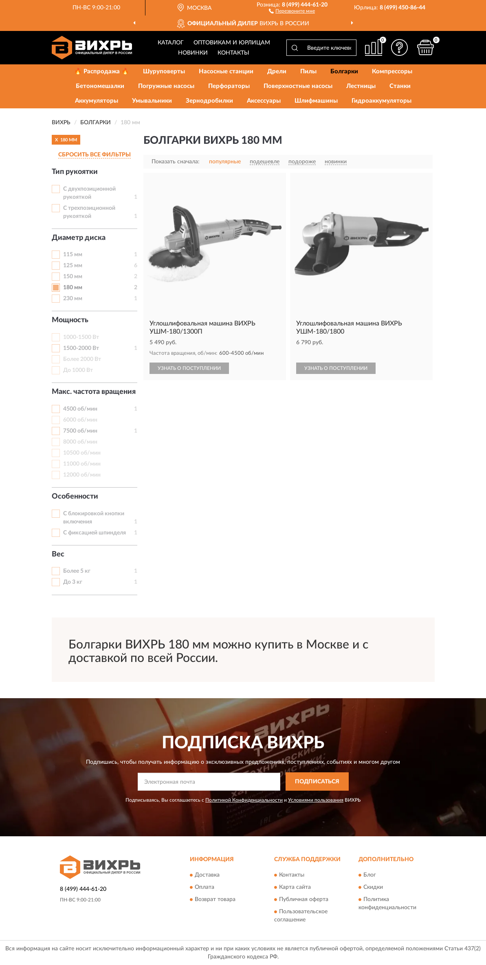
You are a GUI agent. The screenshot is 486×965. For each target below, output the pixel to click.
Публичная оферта (303, 900)
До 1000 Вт (78, 370)
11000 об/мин (82, 464)
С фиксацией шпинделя (94, 533)
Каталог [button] (171, 43)
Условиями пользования (315, 800)
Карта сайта (295, 887)
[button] (292, 10)
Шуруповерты (164, 71)
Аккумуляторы (96, 101)
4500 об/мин (80, 409)
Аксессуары (264, 101)
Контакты (233, 53)
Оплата (204, 887)
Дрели (276, 71)
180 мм (72, 287)
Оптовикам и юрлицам (232, 43)
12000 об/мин (82, 475)
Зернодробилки (209, 101)
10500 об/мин (82, 453)
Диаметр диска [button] (79, 238)
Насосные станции (226, 71)
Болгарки (344, 71)
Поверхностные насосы (298, 86)
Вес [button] (58, 554)
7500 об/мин (80, 431)
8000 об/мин (80, 442)
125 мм (72, 265)
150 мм (72, 276)
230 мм (72, 298)
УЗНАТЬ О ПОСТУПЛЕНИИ (189, 368)
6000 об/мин (80, 420)
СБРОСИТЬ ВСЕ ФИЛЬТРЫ (94, 155)
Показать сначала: (176, 162)
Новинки (193, 53)
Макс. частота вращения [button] (94, 392)
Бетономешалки (100, 86)
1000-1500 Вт (81, 337)
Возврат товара (215, 900)
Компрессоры (392, 71)
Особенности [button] (75, 496)
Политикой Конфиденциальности (244, 800)
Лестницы (361, 86)
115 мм (72, 254)
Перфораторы (229, 86)
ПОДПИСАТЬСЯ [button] (317, 782)
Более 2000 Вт (82, 359)
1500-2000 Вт (81, 348)
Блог (369, 875)
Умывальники (152, 101)
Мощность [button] (70, 320)
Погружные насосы (166, 86)
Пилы (308, 71)
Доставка (207, 875)
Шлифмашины (316, 101)
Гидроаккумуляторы (381, 101)
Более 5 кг (76, 571)
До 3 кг (72, 582)
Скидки (373, 887)
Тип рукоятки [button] (75, 172)
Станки (400, 86)
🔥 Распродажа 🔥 (101, 71)
